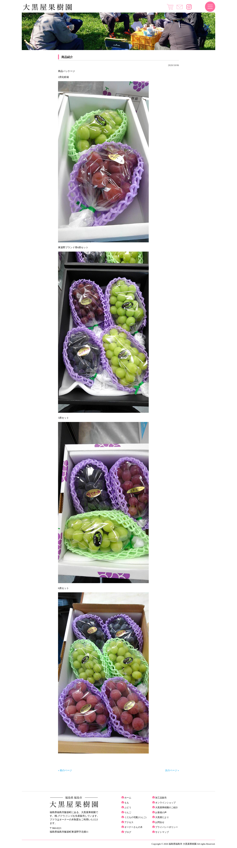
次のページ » (172, 770)
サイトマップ (162, 832)
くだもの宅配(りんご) (135, 817)
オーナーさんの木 (133, 827)
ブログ (127, 832)
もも (126, 802)
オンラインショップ (165, 802)
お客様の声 (161, 812)
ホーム (127, 797)
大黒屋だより (162, 817)
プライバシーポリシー (166, 827)
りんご (127, 812)
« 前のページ (65, 770)
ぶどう (127, 807)
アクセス (128, 822)
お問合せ (159, 822)
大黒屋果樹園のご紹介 (166, 807)
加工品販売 (161, 797)
